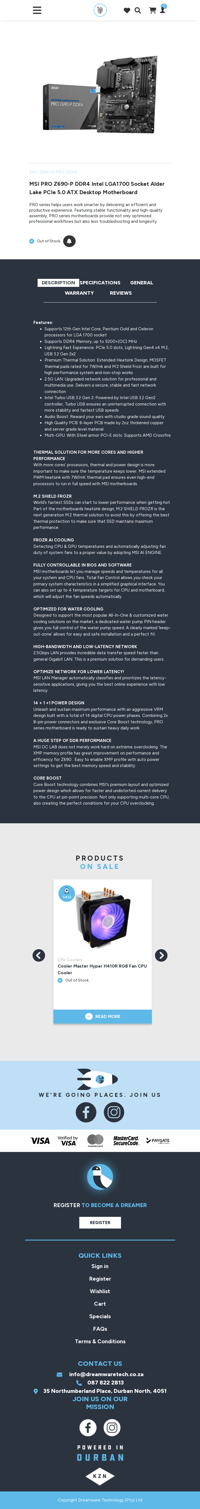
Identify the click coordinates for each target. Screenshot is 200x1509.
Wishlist (100, 1291)
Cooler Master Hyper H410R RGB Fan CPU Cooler (103, 969)
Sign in (100, 1266)
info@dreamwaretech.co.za (100, 1374)
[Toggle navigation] (37, 10)
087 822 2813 (100, 1382)
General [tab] (141, 283)
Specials (100, 1316)
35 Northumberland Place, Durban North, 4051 (100, 1391)
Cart (100, 1303)
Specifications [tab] (100, 283)
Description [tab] (58, 283)
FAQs (100, 1328)
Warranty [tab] (79, 293)
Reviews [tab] (121, 293)
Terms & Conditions (100, 1341)
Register (100, 1222)
